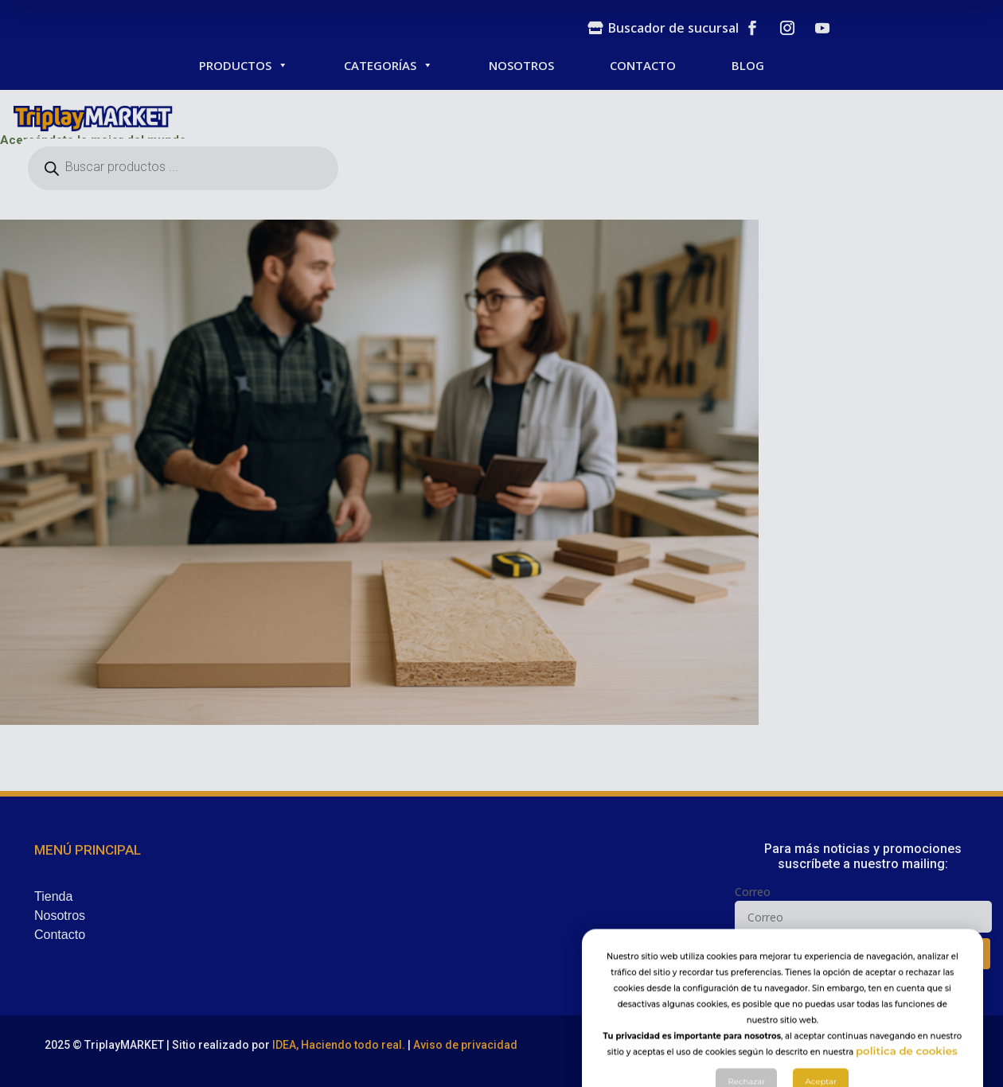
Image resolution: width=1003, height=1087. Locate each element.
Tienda (53, 896)
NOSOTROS (521, 65)
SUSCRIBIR (866, 952)
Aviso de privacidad (465, 1044)
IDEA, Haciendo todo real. (338, 1044)
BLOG (748, 65)
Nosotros (59, 915)
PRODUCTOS (243, 65)
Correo (753, 891)
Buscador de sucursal (673, 28)
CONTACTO (643, 65)
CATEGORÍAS (388, 65)
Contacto (59, 934)
